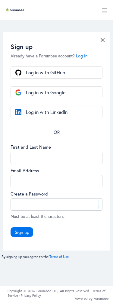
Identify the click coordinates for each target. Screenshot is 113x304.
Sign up (22, 232)
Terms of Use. (59, 256)
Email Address (25, 170)
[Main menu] (104, 10)
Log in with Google (45, 92)
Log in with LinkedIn (46, 112)
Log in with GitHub (45, 72)
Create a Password (29, 193)
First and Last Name (31, 147)
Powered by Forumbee (91, 298)
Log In (81, 56)
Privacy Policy (31, 295)
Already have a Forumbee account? (49, 56)
